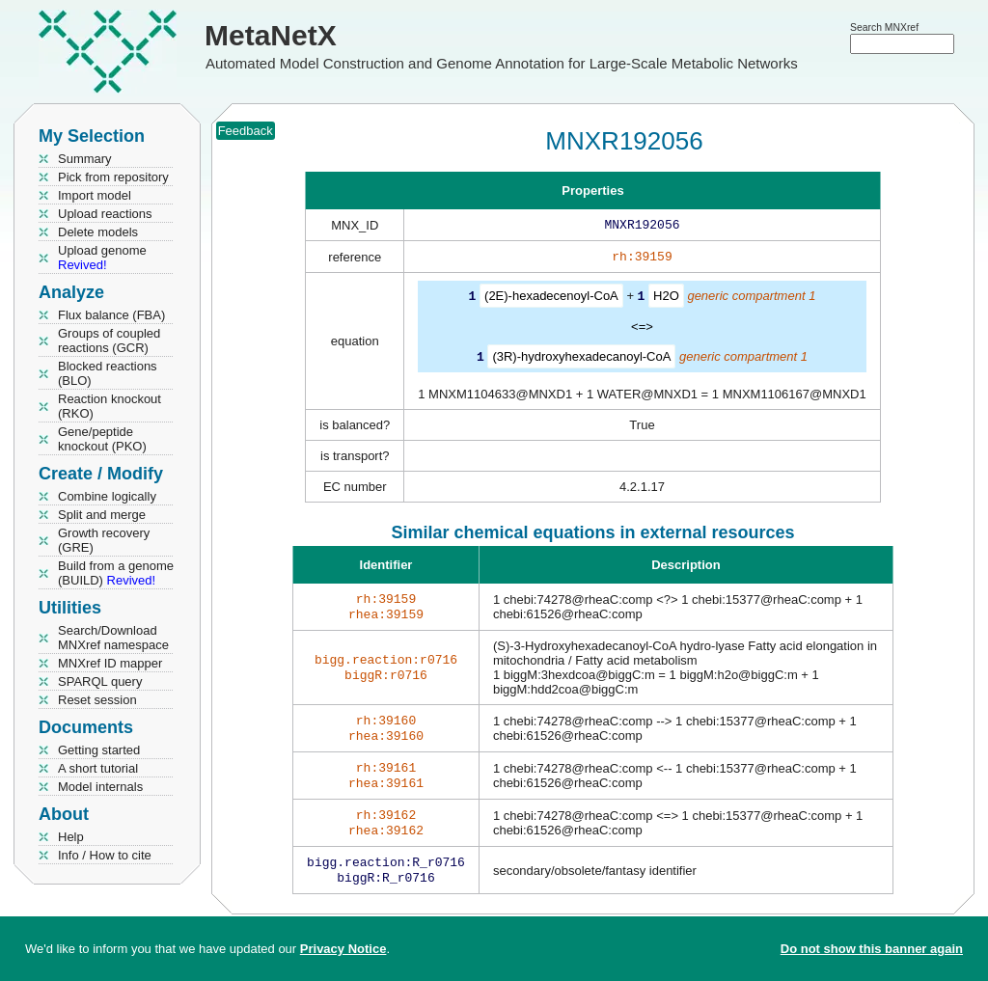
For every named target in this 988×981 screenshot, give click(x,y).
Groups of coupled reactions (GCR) (109, 340)
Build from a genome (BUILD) (116, 573)
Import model (94, 195)
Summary (85, 158)
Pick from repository (113, 177)
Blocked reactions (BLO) (107, 373)
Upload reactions (105, 213)
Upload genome (102, 257)
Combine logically (107, 496)
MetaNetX (271, 35)
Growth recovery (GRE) (104, 540)
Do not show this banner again (872, 948)
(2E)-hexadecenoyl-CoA (551, 299)
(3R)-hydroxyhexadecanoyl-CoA (581, 359)
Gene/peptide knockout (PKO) (102, 438)
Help (71, 837)
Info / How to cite (104, 855)
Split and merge (102, 514)
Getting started (99, 750)
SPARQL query (100, 681)
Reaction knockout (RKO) (109, 406)
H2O (666, 299)
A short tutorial (98, 768)
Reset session (97, 700)
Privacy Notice (343, 948)
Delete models (98, 232)
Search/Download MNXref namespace (113, 637)
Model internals (100, 786)
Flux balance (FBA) (111, 315)
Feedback (245, 130)
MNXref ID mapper (110, 663)
